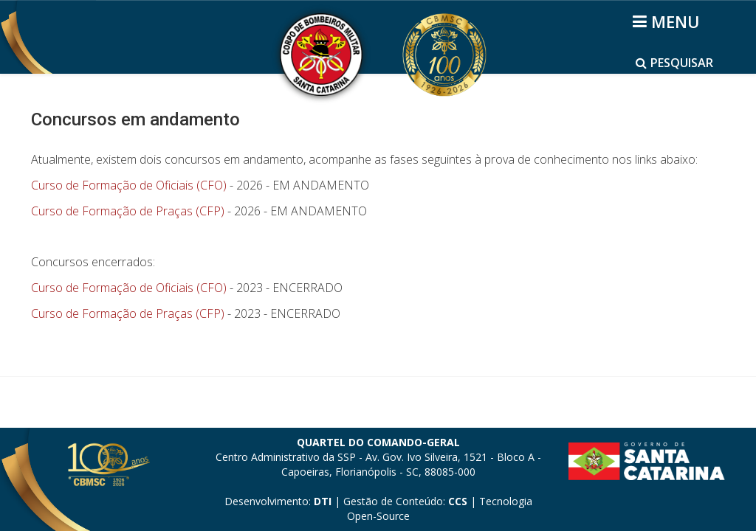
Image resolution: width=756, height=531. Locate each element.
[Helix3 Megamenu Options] (668, 21)
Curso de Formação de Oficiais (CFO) (129, 185)
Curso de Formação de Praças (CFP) (127, 211)
